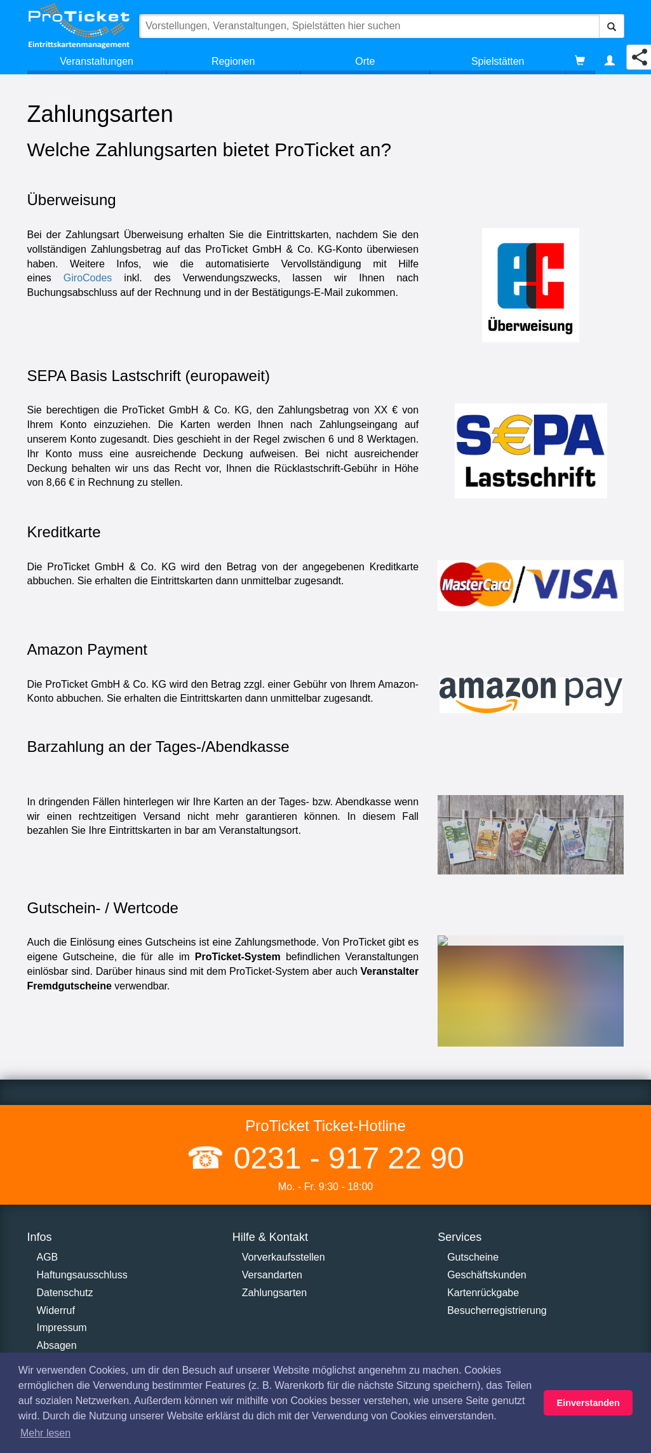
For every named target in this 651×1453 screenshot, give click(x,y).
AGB (47, 1257)
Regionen (233, 61)
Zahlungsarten (274, 1292)
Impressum (62, 1327)
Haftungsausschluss (82, 1274)
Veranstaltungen (96, 61)
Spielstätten (498, 61)
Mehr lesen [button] (45, 1433)
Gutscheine (473, 1257)
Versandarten (272, 1274)
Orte (365, 61)
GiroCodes (88, 277)
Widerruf (56, 1310)
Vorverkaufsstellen (283, 1257)
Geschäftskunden (487, 1274)
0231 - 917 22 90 (344, 1158)
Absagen (57, 1345)
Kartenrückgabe (483, 1292)
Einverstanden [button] (588, 1403)
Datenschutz (65, 1292)
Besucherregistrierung (497, 1310)
